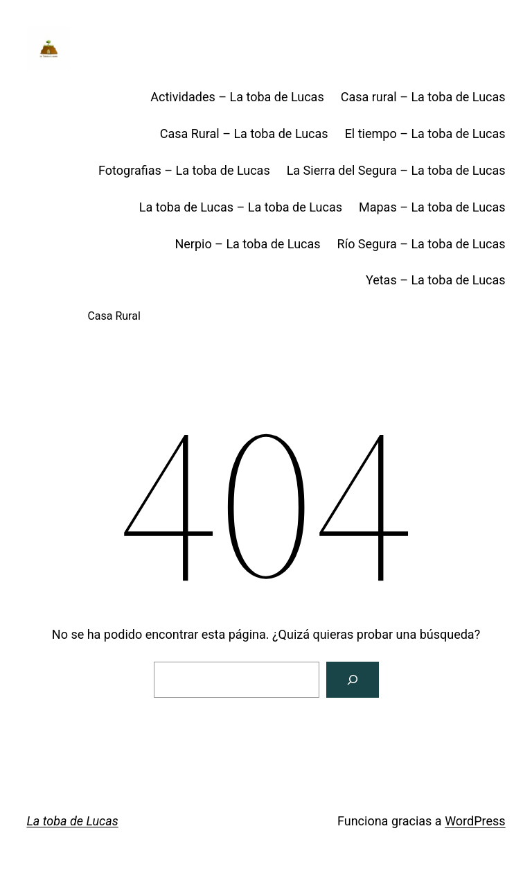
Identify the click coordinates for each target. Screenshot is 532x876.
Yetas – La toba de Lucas (436, 280)
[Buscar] (352, 680)
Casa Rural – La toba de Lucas (244, 133)
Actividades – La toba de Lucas (236, 96)
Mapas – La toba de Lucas (432, 207)
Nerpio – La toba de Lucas (247, 244)
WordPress (475, 821)
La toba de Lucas (72, 821)
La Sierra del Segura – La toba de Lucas (396, 170)
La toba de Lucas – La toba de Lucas (240, 207)
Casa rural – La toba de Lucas (423, 96)
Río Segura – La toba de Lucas (421, 244)
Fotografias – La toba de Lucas (184, 170)
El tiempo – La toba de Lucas (425, 133)
